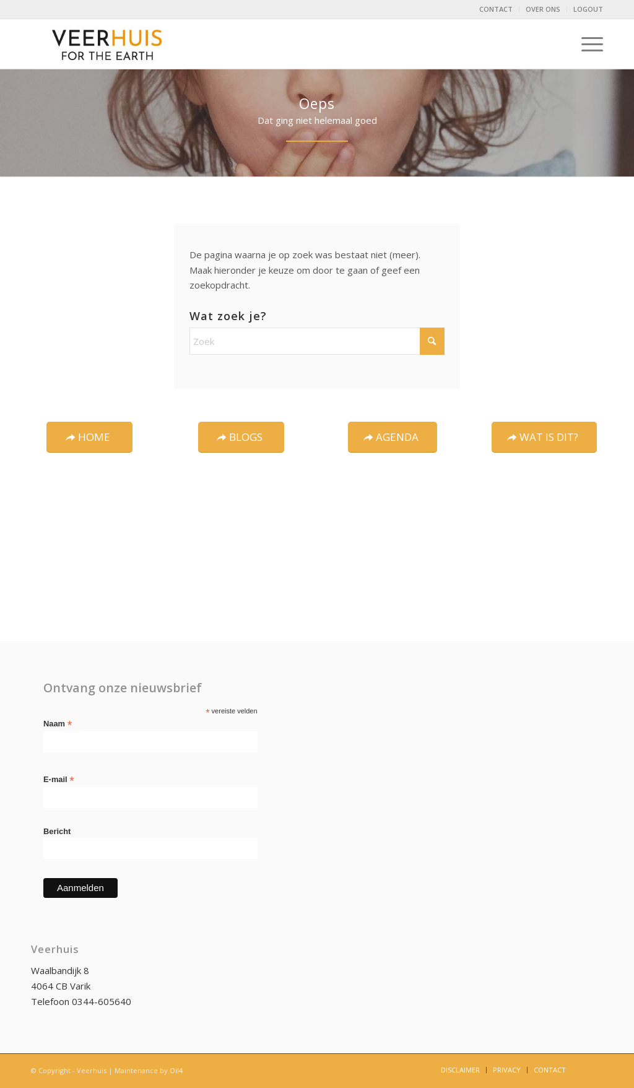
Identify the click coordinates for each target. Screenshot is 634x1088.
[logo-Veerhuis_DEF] (108, 44)
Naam (57, 724)
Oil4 (176, 1070)
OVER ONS (543, 9)
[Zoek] (317, 341)
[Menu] (588, 44)
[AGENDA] (392, 437)
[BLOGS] (241, 437)
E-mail (58, 780)
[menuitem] (496, 9)
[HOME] (89, 437)
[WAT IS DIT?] (544, 437)
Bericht (57, 831)
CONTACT (496, 9)
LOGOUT (588, 9)
